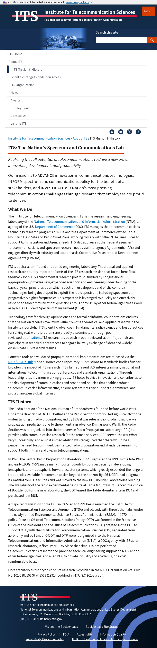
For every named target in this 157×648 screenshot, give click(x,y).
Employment (20, 108)
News (14, 92)
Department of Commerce (54, 226)
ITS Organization (23, 85)
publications (31, 337)
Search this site (107, 32)
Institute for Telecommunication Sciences (89, 12)
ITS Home (15, 54)
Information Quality (113, 634)
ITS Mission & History (27, 69)
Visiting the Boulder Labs (61, 627)
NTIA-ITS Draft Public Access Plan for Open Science (105, 639)
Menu (148, 11)
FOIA (66, 634)
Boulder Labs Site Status (102, 627)
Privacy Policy (46, 634)
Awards (16, 100)
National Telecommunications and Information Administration (83, 19)
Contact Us (18, 116)
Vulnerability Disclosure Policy (45, 639)
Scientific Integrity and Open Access (36, 77)
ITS (26, 16)
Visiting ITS (18, 123)
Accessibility (85, 634)
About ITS (15, 62)
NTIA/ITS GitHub (20, 362)
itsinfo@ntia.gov (51, 619)
